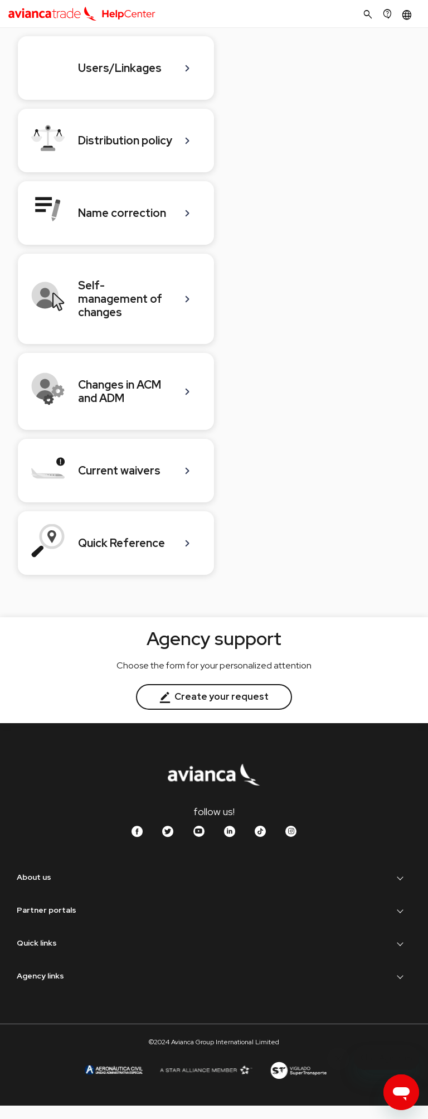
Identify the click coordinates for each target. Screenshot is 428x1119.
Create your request (214, 696)
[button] (408, 14)
